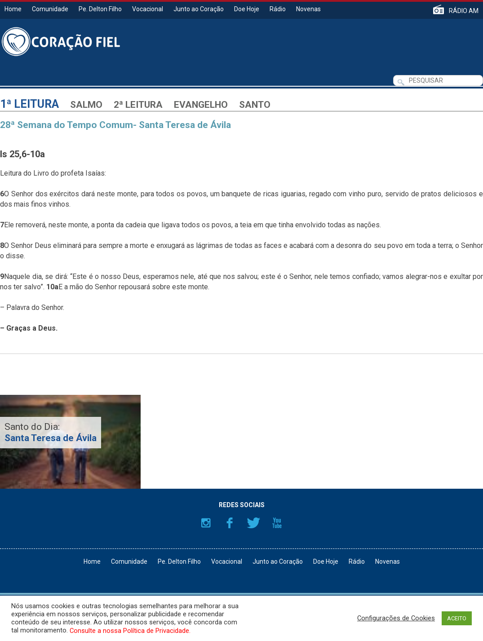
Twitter (253, 522)
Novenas (308, 9)
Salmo (86, 104)
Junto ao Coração (198, 9)
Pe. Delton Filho (100, 9)
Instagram (206, 522)
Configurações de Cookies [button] (396, 618)
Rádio (278, 9)
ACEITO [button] (456, 618)
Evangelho (201, 104)
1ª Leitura (29, 104)
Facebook (229, 522)
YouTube (277, 522)
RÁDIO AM (464, 10)
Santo (254, 104)
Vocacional (147, 9)
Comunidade (50, 9)
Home (13, 9)
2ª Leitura (138, 104)
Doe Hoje (246, 9)
